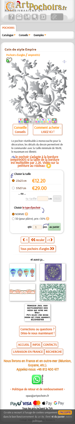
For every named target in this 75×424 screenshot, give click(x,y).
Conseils (23, 35)
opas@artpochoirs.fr (37, 396)
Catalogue (7, 35)
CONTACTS (50, 345)
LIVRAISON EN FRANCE (28, 352)
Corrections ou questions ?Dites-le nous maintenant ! (37, 331)
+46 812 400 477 (48, 369)
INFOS (36, 345)
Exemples (39, 35)
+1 (49, 240)
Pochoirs (8, 27)
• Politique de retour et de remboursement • (37, 389)
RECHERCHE (54, 352)
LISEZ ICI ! (47, 132)
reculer (37, 240)
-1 (25, 240)
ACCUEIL (23, 345)
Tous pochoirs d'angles (37, 249)
